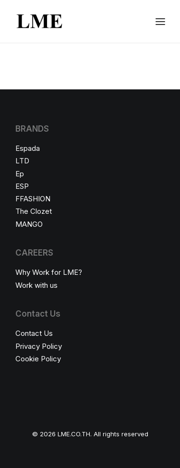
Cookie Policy (38, 358)
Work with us (36, 285)
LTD (22, 160)
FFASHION (32, 198)
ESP (22, 186)
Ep (19, 173)
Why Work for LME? (48, 272)
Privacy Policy (38, 346)
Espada (27, 148)
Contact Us (34, 333)
